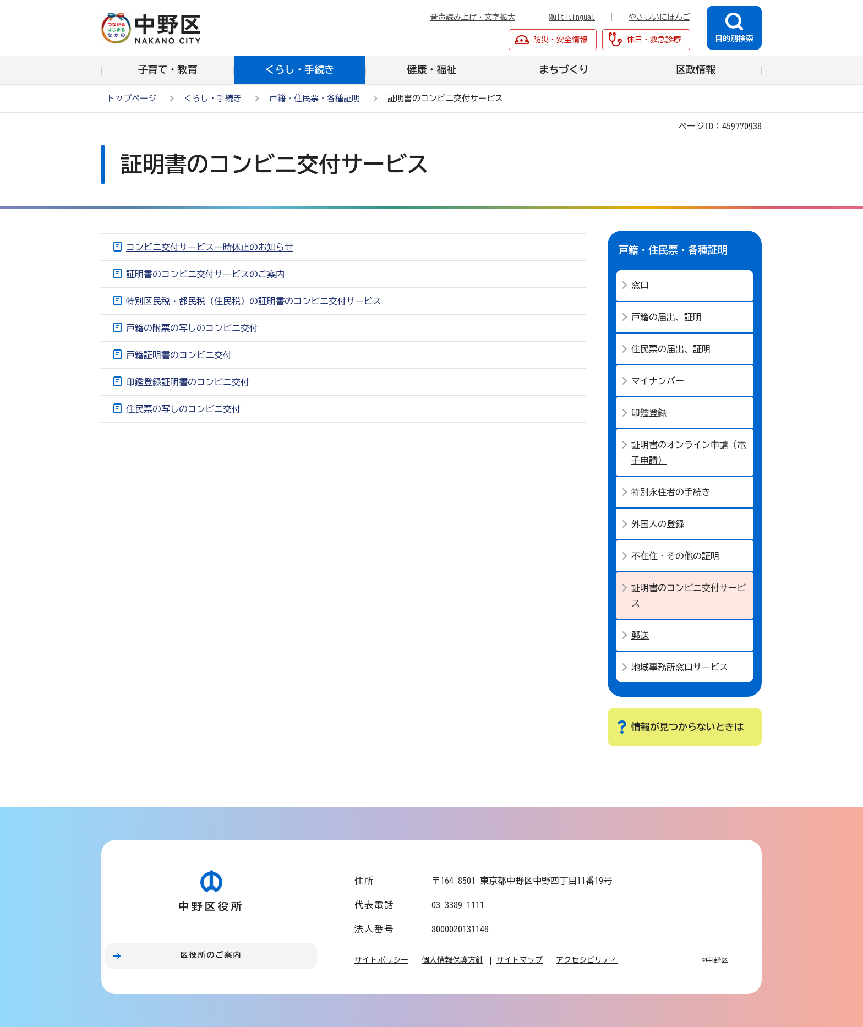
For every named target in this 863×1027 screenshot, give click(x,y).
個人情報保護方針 (452, 960)
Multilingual (572, 17)
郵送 (640, 635)
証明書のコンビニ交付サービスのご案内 (205, 274)
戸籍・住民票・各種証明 (314, 98)
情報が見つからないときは (687, 726)
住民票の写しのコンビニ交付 (183, 409)
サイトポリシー (381, 960)
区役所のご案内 (211, 955)
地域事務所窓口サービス (679, 667)
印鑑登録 (649, 412)
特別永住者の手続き (671, 492)
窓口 (640, 285)
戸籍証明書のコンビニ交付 (179, 355)
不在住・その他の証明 (675, 555)
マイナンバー (657, 380)
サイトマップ (519, 960)
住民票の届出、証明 (671, 349)
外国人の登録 (657, 524)
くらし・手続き (213, 98)
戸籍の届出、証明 (666, 317)
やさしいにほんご (659, 17)
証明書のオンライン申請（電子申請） (688, 452)
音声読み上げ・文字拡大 (472, 17)
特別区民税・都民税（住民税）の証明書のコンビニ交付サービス (253, 301)
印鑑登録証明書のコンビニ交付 (187, 382)
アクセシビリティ (587, 960)
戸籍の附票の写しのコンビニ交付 (192, 328)
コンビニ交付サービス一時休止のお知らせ (209, 247)
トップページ (131, 98)
